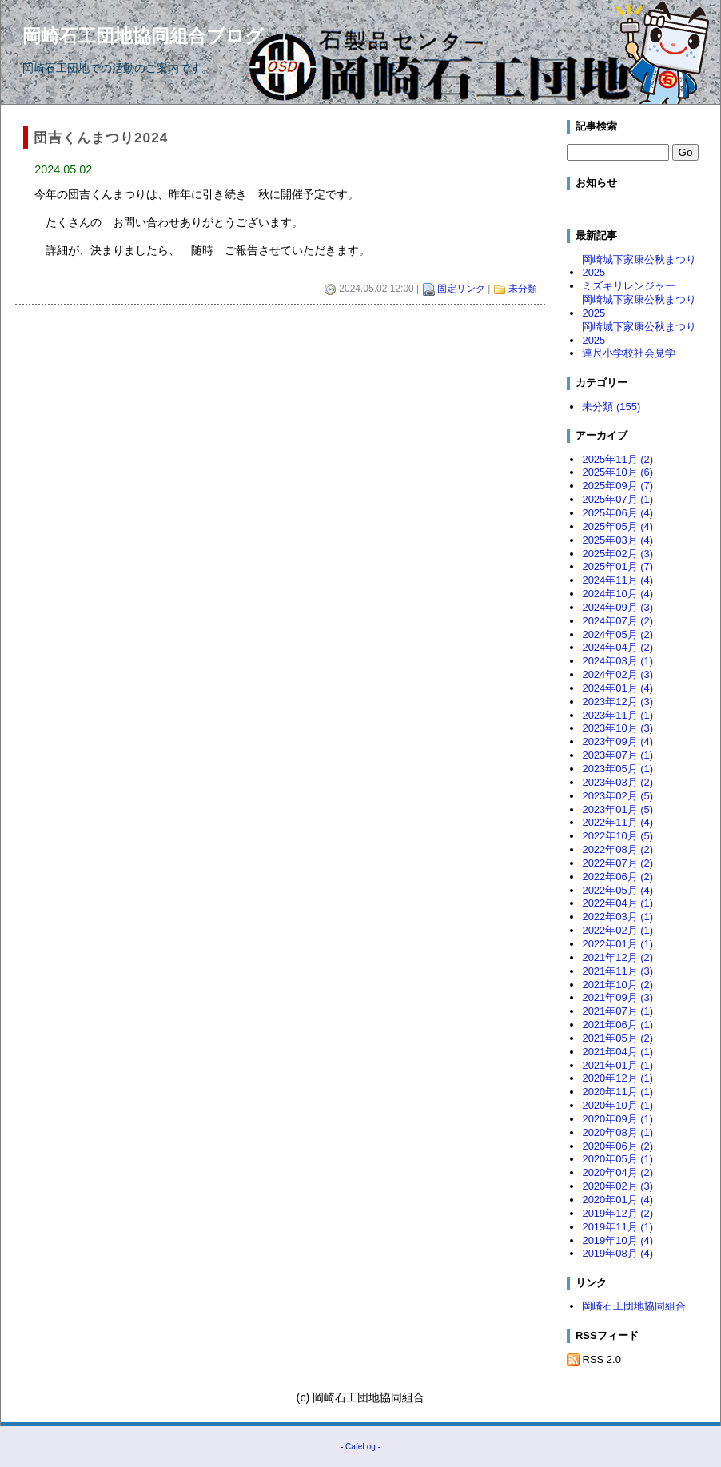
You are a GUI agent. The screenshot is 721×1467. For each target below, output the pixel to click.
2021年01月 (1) (617, 1065)
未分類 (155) (611, 407)
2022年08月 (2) (617, 849)
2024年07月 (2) (617, 621)
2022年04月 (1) (617, 903)
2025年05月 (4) (617, 526)
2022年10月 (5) (617, 836)
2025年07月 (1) (617, 499)
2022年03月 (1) (617, 917)
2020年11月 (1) (617, 1092)
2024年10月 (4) (617, 594)
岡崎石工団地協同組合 (634, 1306)
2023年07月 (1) (617, 755)
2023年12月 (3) (617, 702)
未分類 (522, 288)
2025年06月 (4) (617, 513)
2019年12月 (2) (617, 1213)
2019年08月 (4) (617, 1253)
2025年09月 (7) (617, 486)
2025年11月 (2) (617, 459)
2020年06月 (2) (617, 1146)
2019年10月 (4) (617, 1240)
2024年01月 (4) (617, 688)
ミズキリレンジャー (628, 286)
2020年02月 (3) (617, 1186)
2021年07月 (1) (617, 1011)
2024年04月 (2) (617, 647)
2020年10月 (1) (617, 1105)
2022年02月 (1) (617, 930)
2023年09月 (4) (617, 741)
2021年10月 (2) (617, 985)
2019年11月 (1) (617, 1227)
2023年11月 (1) (617, 715)
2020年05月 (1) (617, 1159)
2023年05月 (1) (617, 769)
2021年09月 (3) (617, 997)
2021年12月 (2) (617, 957)
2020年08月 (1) (617, 1132)
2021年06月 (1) (617, 1024)
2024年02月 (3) (617, 674)
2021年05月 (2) (617, 1038)
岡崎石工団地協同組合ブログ (143, 36)
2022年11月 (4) (617, 822)
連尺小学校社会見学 (628, 353)
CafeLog (360, 1446)
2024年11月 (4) (617, 580)
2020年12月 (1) (617, 1078)
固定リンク (461, 288)
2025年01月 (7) (617, 566)
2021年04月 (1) (617, 1052)
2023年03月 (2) (617, 782)
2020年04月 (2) (617, 1172)
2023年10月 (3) (617, 728)
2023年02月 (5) (617, 796)
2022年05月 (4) (617, 890)
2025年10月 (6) (617, 472)
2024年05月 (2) (617, 634)
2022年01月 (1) (617, 944)
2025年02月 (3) (617, 554)
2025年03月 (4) (617, 540)
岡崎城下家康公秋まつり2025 (639, 266)
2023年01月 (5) (617, 809)
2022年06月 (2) (617, 877)
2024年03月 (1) (617, 661)
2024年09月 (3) (617, 607)
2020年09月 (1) (617, 1119)
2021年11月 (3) (617, 971)
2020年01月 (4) (617, 1200)
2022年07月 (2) (617, 863)
